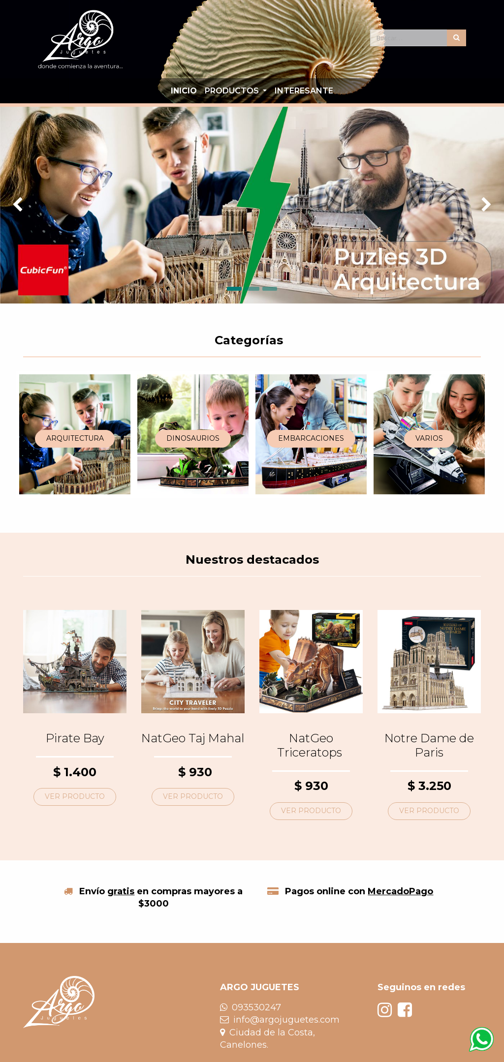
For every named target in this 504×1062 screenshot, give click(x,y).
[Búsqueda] (456, 38)
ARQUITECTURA (75, 438)
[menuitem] (184, 91)
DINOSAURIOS (193, 438)
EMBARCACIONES (311, 438)
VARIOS (429, 438)
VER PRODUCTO (75, 796)
